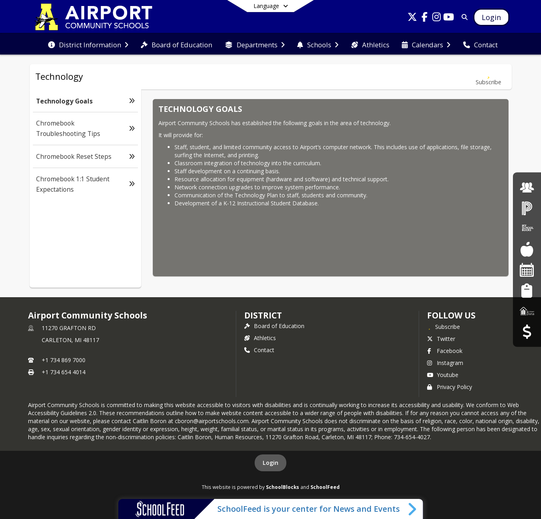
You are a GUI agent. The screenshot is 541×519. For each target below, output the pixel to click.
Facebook (444, 351)
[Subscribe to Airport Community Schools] (443, 326)
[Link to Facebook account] (424, 18)
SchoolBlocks (282, 487)
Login (270, 462)
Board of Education (274, 326)
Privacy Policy (449, 387)
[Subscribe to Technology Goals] (488, 77)
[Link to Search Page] (463, 17)
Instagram (445, 363)
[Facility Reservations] (527, 270)
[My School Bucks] (527, 228)
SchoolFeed (325, 487)
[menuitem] (88, 44)
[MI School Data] (527, 311)
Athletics (260, 338)
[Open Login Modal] (491, 17)
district (263, 315)
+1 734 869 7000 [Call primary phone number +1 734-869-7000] (63, 360)
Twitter (441, 339)
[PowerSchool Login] (527, 208)
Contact (259, 350)
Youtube (442, 375)
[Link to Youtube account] (448, 18)
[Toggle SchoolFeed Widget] (413, 509)
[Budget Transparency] (527, 331)
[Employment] (527, 187)
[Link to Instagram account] (436, 18)
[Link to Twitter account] (412, 18)
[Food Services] (527, 249)
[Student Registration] (527, 290)
